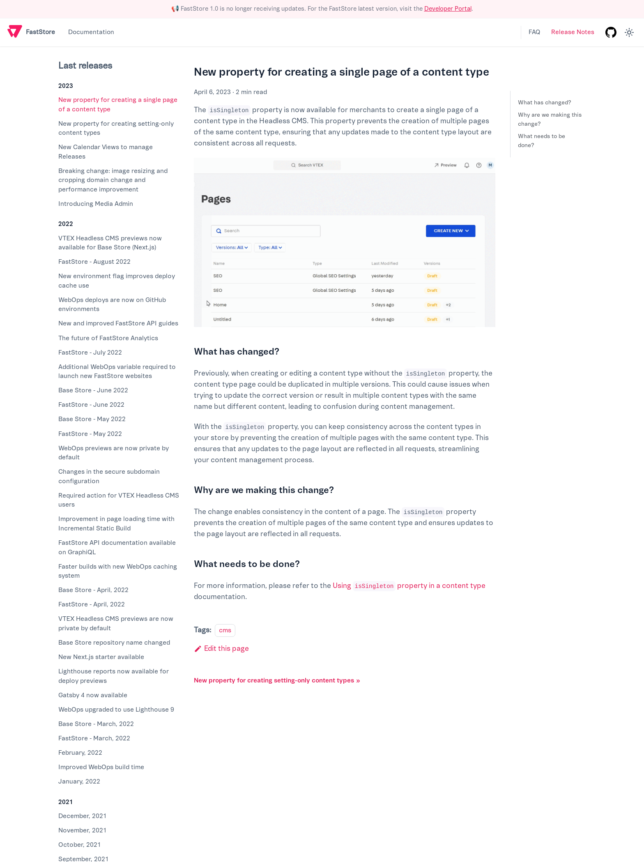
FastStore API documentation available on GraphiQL (117, 547)
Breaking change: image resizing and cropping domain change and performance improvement (113, 180)
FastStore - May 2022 (90, 434)
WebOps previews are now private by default (113, 453)
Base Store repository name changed (114, 642)
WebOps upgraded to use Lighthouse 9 (116, 709)
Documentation (91, 32)
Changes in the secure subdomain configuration (109, 476)
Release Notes (572, 32)
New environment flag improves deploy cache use (116, 281)
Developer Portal (448, 9)
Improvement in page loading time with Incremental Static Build (116, 523)
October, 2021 (79, 845)
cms (225, 630)
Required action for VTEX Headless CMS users (118, 500)
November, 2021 (82, 830)
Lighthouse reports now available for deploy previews (113, 676)
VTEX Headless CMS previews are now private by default (115, 623)
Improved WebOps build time (101, 767)
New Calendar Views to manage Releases (105, 152)
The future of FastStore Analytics (108, 338)
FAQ (534, 32)
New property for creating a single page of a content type (117, 104)
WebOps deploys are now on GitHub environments (112, 304)
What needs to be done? (541, 141)
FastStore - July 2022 (90, 352)
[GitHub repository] (611, 32)
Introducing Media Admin (95, 204)
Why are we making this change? (550, 119)
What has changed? (544, 102)
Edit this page (221, 648)
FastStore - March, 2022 (94, 738)
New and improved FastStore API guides (118, 323)
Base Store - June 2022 (93, 390)
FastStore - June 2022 (91, 405)
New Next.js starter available (101, 657)
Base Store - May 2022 (92, 419)
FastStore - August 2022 (94, 262)
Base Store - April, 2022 (93, 590)
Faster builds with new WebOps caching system (117, 571)
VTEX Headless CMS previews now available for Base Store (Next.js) (110, 243)
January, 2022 (79, 781)
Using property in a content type (409, 585)
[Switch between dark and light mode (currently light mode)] (629, 32)
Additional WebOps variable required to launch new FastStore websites (117, 371)
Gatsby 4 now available (92, 695)
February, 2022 (80, 753)
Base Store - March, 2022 (96, 724)
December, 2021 (82, 816)
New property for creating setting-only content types (116, 128)
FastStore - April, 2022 (91, 604)
